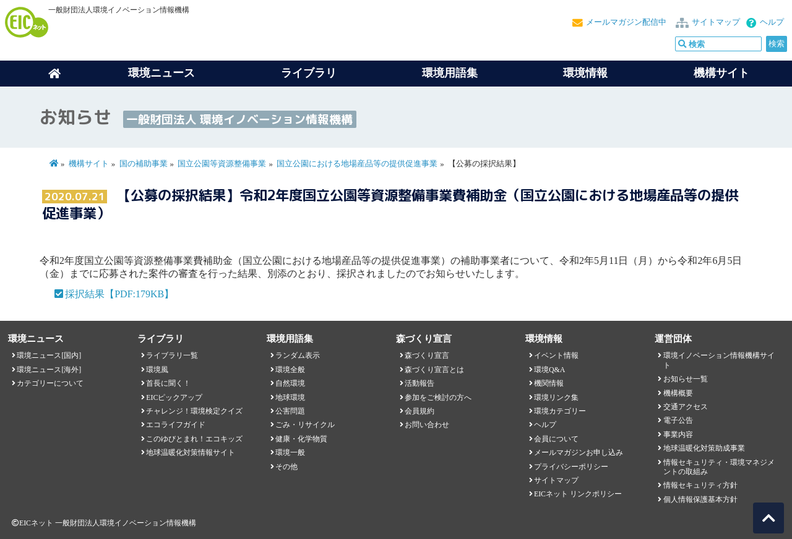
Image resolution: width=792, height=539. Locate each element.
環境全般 (290, 369)
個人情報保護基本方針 (700, 499)
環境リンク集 (556, 397)
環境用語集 (450, 73)
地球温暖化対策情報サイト (190, 452)
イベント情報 (556, 355)
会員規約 (419, 411)
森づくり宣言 (427, 355)
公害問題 (290, 411)
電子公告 (678, 420)
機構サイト (721, 73)
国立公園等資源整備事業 (222, 163)
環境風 (157, 369)
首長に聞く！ (168, 383)
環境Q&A (549, 369)
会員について (556, 439)
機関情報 (549, 383)
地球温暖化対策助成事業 (704, 448)
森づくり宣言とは (434, 369)
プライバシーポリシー (571, 466)
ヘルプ (772, 22)
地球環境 (290, 397)
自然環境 (290, 383)
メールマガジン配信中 (626, 22)
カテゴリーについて (50, 383)
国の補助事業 (143, 163)
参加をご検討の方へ (438, 397)
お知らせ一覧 (685, 379)
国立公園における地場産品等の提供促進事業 (357, 163)
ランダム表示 (297, 355)
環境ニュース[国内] (49, 355)
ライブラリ (309, 73)
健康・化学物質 (301, 439)
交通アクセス (685, 406)
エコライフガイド (175, 424)
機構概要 (678, 393)
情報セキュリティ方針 (700, 485)
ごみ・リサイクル (305, 424)
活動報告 (419, 383)
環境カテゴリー (560, 411)
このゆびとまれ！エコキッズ (194, 439)
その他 (286, 466)
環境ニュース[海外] (49, 369)
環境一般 (290, 452)
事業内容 (678, 434)
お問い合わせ (427, 424)
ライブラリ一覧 (172, 355)
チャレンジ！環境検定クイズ (194, 411)
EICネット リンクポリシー (578, 494)
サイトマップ (716, 22)
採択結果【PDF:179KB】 (119, 294)
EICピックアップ (174, 397)
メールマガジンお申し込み (578, 452)
